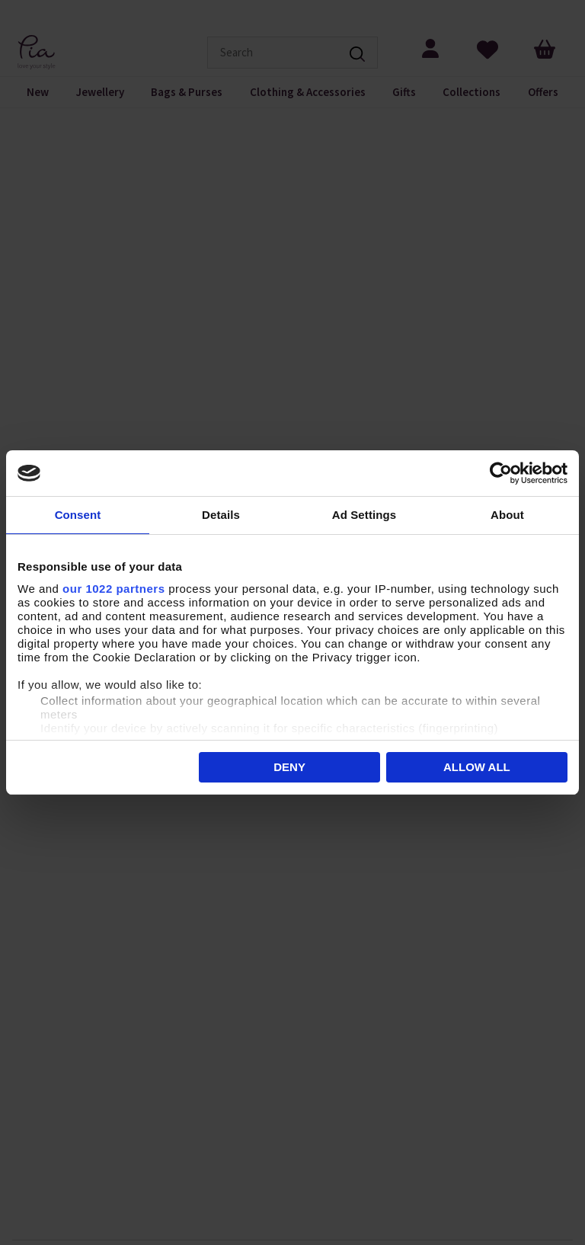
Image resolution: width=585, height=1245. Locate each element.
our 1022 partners (113, 588)
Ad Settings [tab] (364, 514)
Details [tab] (221, 514)
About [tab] (507, 514)
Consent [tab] (78, 514)
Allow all (476, 766)
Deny (289, 766)
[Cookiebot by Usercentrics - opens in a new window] (500, 473)
